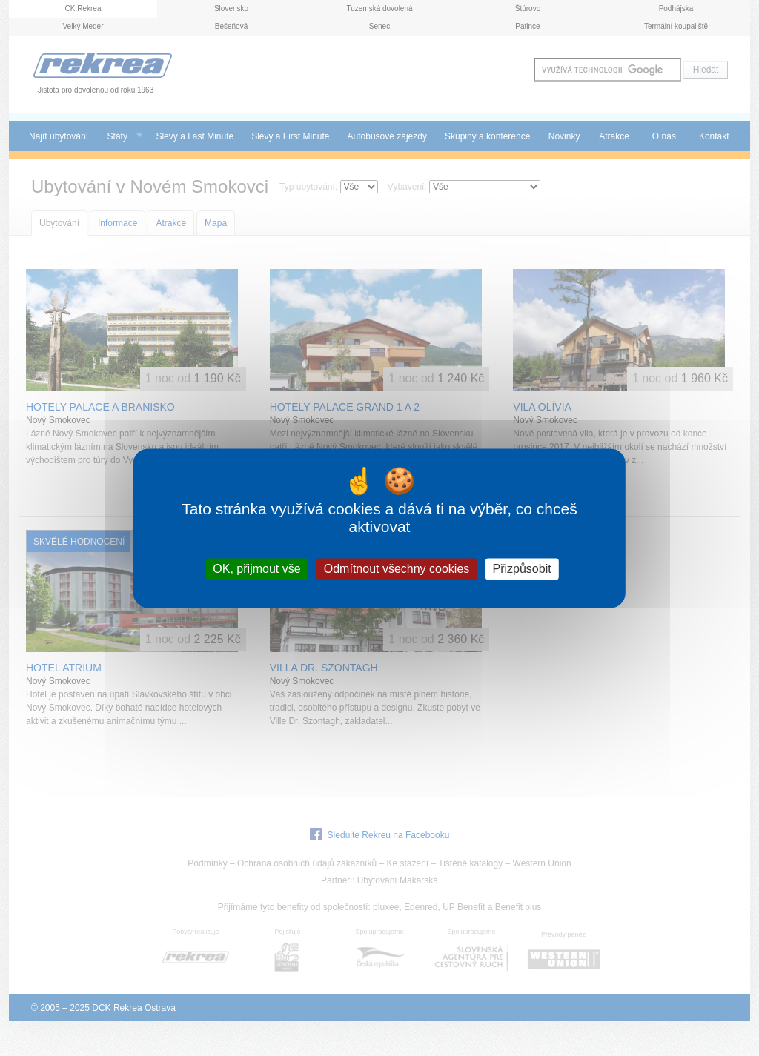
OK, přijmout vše (256, 568)
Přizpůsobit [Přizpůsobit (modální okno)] (521, 568)
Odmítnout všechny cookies (397, 568)
